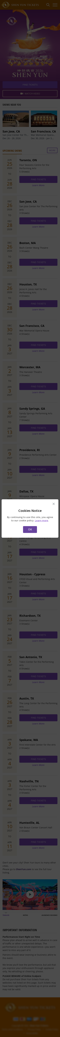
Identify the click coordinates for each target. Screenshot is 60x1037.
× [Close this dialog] (53, 504)
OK (30, 529)
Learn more (41, 520)
